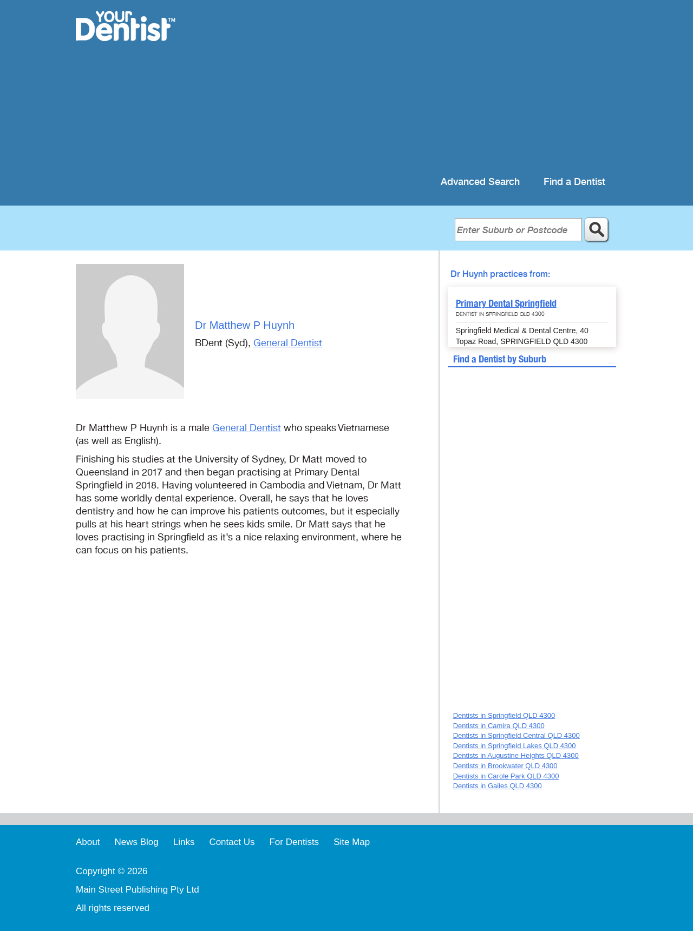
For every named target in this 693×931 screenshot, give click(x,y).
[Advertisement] (416, 86)
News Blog (136, 842)
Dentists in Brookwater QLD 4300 (505, 766)
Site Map (352, 842)
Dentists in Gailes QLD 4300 (497, 786)
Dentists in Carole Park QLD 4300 (506, 776)
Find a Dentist (574, 182)
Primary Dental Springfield (506, 303)
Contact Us (231, 842)
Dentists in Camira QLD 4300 (499, 726)
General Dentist (287, 343)
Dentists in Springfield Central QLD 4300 (516, 735)
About (88, 842)
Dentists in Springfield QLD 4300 (504, 715)
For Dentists (294, 842)
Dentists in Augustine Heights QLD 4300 (516, 755)
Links (184, 842)
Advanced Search (480, 182)
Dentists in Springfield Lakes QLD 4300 (514, 746)
